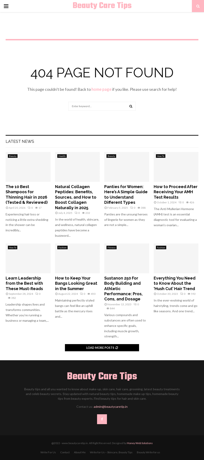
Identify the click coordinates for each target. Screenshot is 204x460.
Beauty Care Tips (102, 6)
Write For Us (48, 452)
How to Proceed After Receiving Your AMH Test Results (175, 192)
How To (160, 156)
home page (101, 89)
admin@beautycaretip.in (111, 406)
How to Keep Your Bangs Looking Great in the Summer (76, 283)
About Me (80, 452)
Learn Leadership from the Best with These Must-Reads (24, 283)
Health (62, 156)
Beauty (12, 156)
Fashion (62, 247)
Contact (65, 452)
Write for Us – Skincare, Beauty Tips (111, 452)
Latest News (20, 141)
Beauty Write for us (148, 452)
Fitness (111, 247)
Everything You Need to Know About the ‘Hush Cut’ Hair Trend (174, 283)
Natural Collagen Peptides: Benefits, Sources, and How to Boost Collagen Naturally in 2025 (75, 197)
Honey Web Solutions (140, 443)
